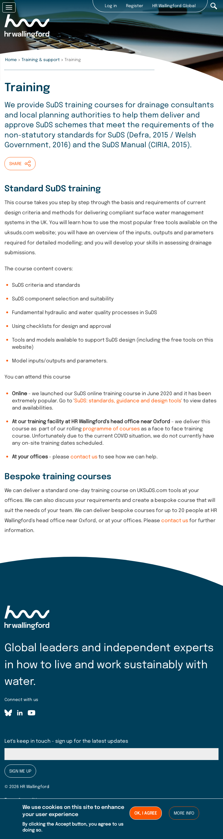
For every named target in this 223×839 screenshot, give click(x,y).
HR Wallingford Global (174, 6)
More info (184, 815)
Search (214, 6)
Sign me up (20, 771)
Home (11, 60)
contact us (83, 457)
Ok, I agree (145, 815)
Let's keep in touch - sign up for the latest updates (66, 741)
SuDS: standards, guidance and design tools (127, 401)
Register (134, 6)
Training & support (40, 60)
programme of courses (111, 429)
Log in (111, 6)
